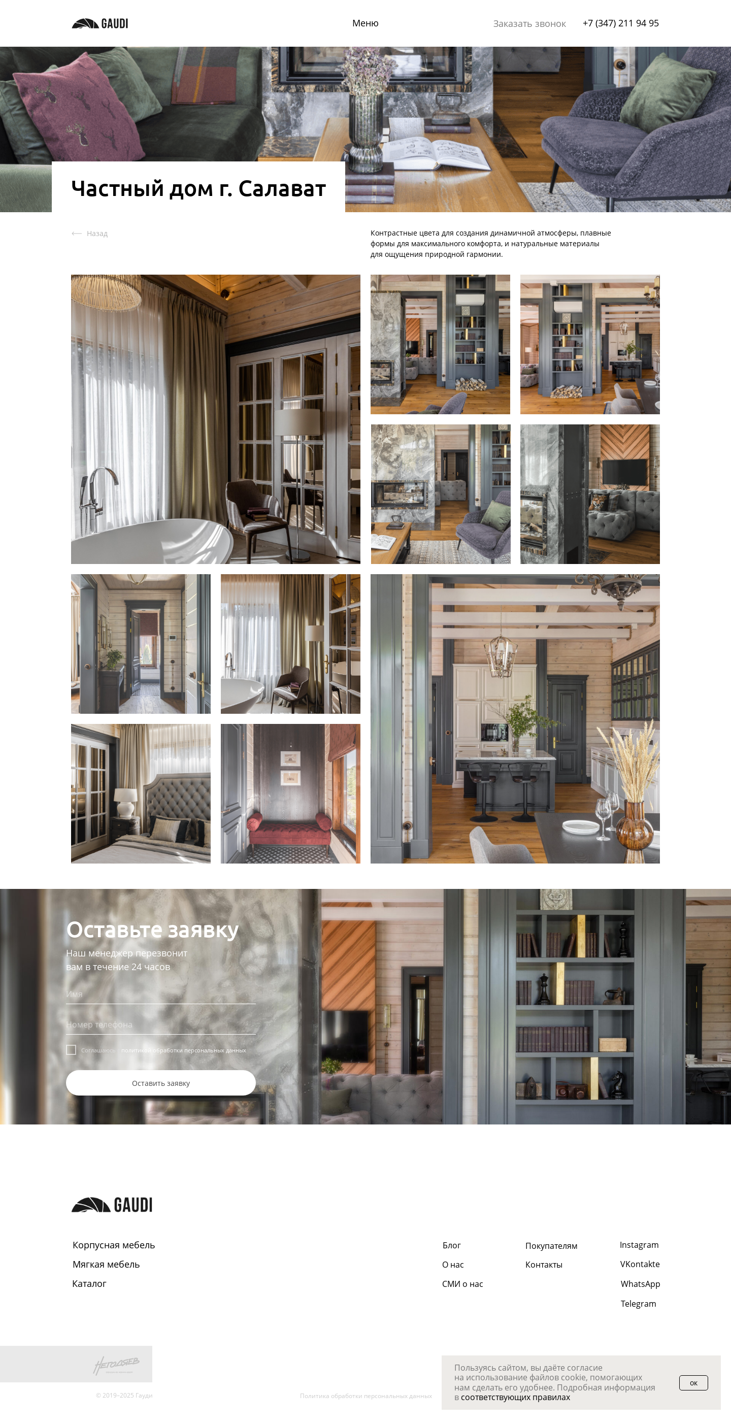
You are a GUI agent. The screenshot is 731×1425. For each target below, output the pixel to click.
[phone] (161, 1024)
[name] (161, 994)
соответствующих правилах (515, 1397)
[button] (530, 24)
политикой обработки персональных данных (183, 1050)
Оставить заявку (161, 1083)
